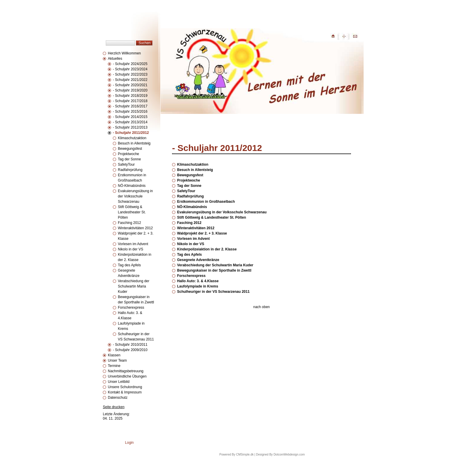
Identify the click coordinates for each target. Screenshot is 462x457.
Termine (114, 366)
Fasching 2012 (129, 223)
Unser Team (117, 360)
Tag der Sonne (129, 159)
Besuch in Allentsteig (134, 143)
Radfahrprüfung (130, 170)
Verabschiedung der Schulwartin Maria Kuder (133, 286)
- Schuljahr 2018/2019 (130, 96)
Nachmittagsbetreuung (125, 371)
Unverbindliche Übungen (127, 376)
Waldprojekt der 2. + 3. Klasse (202, 233)
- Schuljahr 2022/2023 (130, 74)
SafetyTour (126, 164)
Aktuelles (115, 58)
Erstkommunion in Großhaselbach (206, 202)
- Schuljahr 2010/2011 (130, 345)
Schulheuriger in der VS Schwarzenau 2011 (213, 292)
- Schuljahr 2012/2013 (130, 127)
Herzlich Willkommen (124, 53)
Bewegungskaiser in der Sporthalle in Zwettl (214, 270)
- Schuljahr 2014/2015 (130, 117)
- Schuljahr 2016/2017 (130, 106)
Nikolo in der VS (130, 249)
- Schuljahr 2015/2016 (130, 111)
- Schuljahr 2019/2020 (130, 90)
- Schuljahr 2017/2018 (130, 101)
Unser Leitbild (118, 382)
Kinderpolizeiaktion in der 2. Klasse (207, 249)
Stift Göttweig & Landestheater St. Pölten (132, 212)
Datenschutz (118, 397)
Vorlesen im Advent (133, 244)
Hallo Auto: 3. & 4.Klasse (198, 281)
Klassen (114, 355)
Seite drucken (113, 407)
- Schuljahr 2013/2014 (130, 122)
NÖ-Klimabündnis (132, 186)
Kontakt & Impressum (125, 392)
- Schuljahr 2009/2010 (130, 350)
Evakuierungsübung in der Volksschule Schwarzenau (135, 196)
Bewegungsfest (130, 149)
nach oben (261, 307)
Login (129, 443)
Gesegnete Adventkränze (198, 260)
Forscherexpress (131, 307)
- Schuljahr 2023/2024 (130, 69)
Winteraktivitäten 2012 (135, 228)
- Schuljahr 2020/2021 (130, 85)
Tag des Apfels (129, 265)
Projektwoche (128, 154)
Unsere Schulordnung (125, 387)
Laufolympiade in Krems (197, 286)
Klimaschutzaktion (132, 138)
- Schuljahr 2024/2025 (130, 64)
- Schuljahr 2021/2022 (130, 80)
